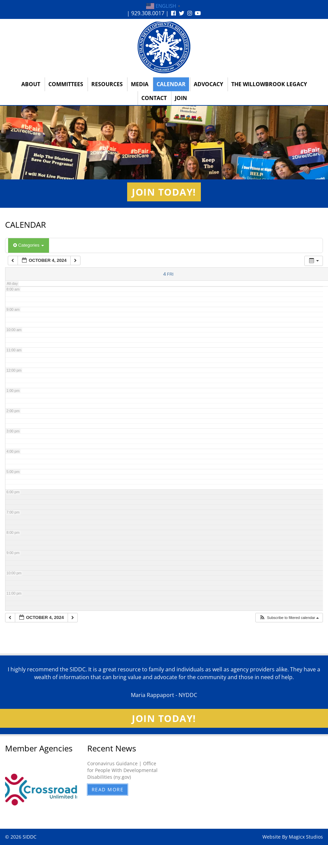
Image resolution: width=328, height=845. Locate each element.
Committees (65, 84)
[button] (289, 617)
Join (181, 98)
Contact (154, 98)
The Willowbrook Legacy (269, 84)
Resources (107, 84)
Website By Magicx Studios (292, 837)
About (30, 84)
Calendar (171, 84)
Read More (108, 789)
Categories (28, 245)
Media (139, 84)
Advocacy (208, 84)
